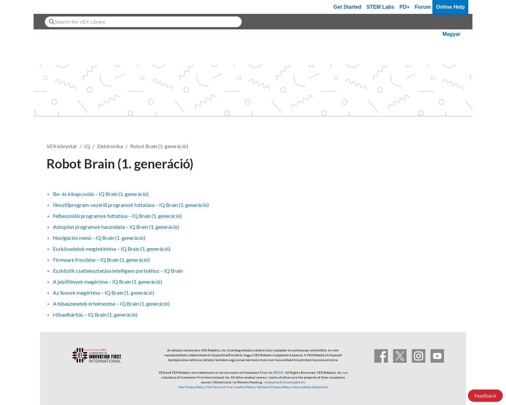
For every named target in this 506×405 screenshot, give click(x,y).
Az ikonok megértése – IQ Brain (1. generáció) (103, 292)
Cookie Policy (244, 387)
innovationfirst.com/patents (284, 382)
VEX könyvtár (61, 146)
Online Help (450, 7)
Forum (423, 7)
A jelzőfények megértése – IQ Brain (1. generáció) (107, 281)
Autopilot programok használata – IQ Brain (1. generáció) (116, 227)
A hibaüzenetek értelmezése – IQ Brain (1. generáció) (111, 303)
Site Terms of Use (219, 387)
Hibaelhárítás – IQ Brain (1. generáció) (95, 314)
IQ (87, 146)
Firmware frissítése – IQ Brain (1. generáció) (101, 260)
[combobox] (143, 21)
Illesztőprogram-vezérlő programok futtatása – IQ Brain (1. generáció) (131, 205)
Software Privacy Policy (273, 387)
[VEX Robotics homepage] (51, 7)
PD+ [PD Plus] (405, 7)
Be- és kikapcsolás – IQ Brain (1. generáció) (100, 194)
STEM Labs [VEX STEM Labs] (380, 7)
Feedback (485, 395)
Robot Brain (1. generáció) (159, 146)
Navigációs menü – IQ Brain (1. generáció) (99, 238)
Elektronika (110, 146)
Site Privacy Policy (191, 387)
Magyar (451, 34)
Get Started (347, 7)
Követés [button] (441, 162)
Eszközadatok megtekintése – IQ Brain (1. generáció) (111, 249)
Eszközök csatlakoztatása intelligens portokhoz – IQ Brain (118, 271)
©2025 (279, 372)
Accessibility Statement (310, 387)
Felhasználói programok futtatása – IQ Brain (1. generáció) (117, 216)
